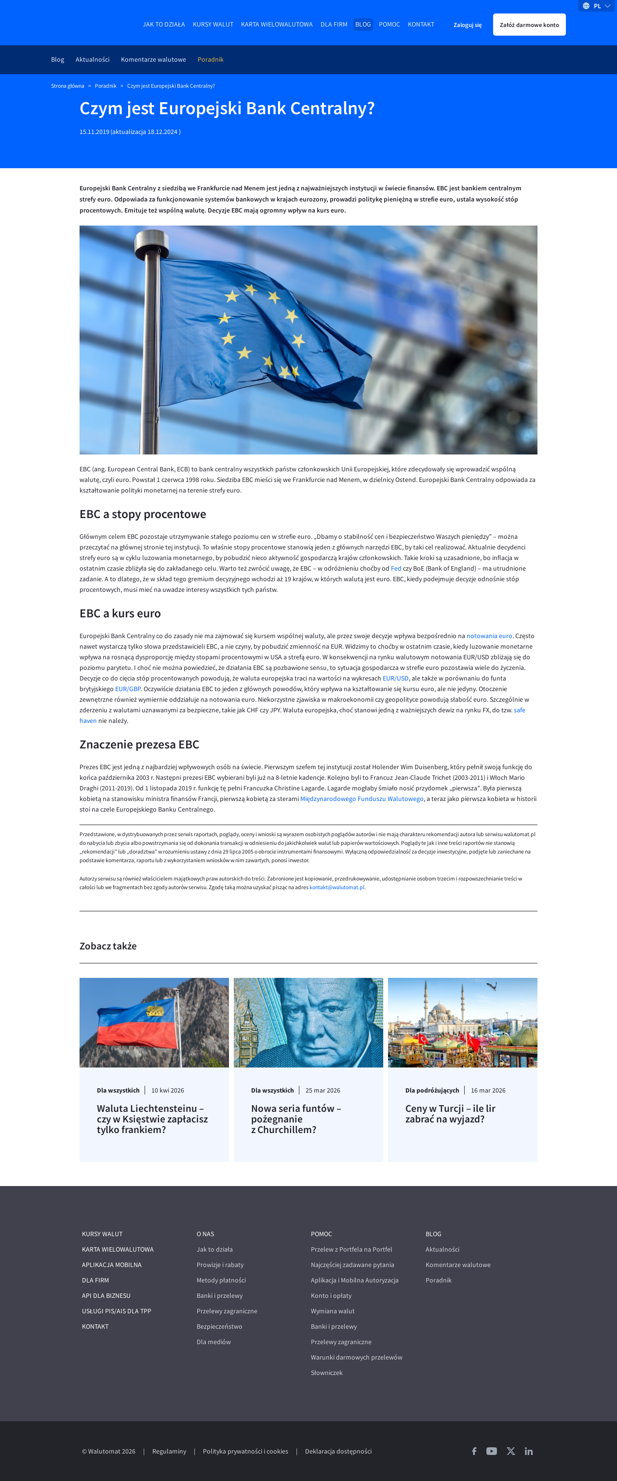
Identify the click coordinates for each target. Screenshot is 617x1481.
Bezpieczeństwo (219, 1326)
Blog (363, 24)
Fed (396, 568)
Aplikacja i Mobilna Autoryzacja (355, 1280)
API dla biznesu (106, 1296)
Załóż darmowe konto (529, 24)
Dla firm (334, 24)
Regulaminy (169, 1451)
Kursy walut (213, 24)
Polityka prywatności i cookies (245, 1451)
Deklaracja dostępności (338, 1451)
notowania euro (489, 636)
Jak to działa (164, 24)
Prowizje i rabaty (220, 1265)
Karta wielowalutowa (277, 24)
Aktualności (92, 59)
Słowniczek (327, 1373)
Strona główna (67, 85)
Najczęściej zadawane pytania (352, 1265)
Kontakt (421, 24)
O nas (205, 1234)
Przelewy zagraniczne (227, 1311)
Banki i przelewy (219, 1296)
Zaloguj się (468, 24)
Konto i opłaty (331, 1296)
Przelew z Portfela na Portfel (351, 1249)
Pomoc (389, 24)
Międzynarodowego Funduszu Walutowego (362, 799)
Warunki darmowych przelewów (356, 1357)
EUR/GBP (128, 689)
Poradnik (211, 59)
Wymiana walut (333, 1311)
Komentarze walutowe (153, 59)
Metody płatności (221, 1280)
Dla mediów (214, 1342)
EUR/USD (396, 678)
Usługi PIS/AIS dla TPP (116, 1311)
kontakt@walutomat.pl (336, 887)
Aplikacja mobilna (112, 1265)
